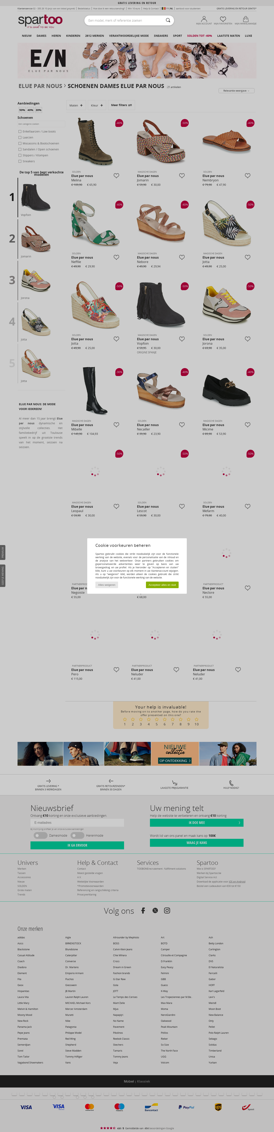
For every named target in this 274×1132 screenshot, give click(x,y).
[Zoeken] (168, 20)
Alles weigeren (106, 584)
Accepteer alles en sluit (162, 584)
